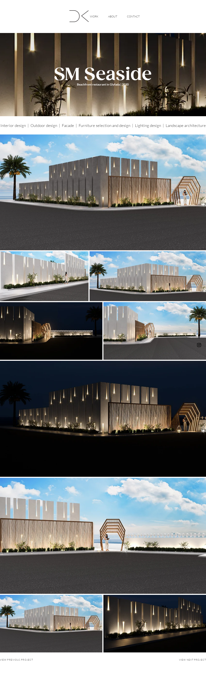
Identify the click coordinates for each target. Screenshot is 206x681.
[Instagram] (199, 345)
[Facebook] (199, 336)
